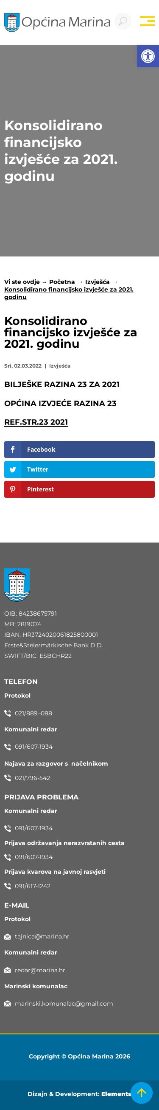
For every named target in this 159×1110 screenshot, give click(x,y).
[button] (148, 56)
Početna (62, 282)
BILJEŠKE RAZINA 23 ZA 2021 (62, 384)
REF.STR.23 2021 (36, 422)
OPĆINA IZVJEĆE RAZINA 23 (60, 403)
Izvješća (97, 282)
